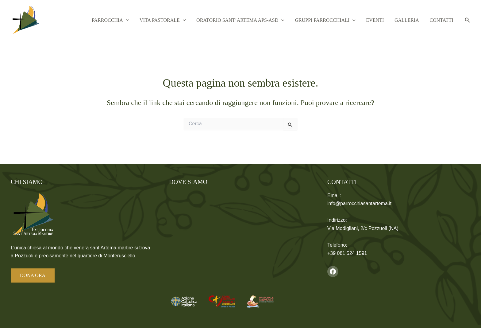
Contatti (443, 20)
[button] (147, 20)
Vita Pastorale (181, 20)
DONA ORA (32, 275)
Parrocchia (131, 20)
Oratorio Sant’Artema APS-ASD (255, 20)
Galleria (411, 20)
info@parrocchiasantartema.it (359, 203)
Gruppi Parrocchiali (336, 20)
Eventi (383, 20)
